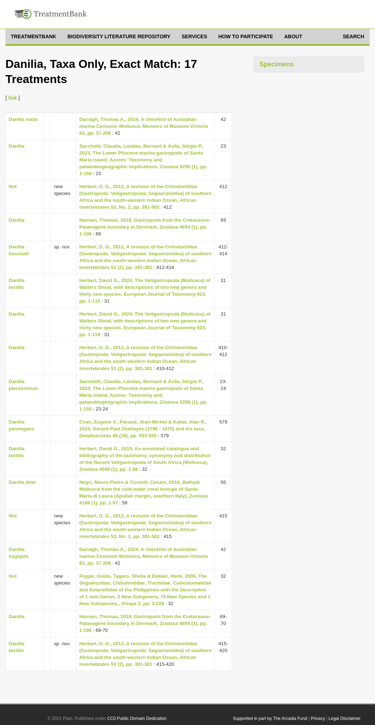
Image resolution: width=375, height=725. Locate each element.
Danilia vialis (23, 119)
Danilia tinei (22, 482)
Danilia (17, 146)
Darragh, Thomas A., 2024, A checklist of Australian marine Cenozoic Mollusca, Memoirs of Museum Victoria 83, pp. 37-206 (143, 126)
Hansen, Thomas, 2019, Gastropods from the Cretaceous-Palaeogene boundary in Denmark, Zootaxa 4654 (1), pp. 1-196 (145, 226)
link (12, 98)
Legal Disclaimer (344, 718)
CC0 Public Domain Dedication (137, 718)
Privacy (318, 718)
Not (13, 186)
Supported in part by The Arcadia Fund (270, 718)
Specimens (276, 64)
